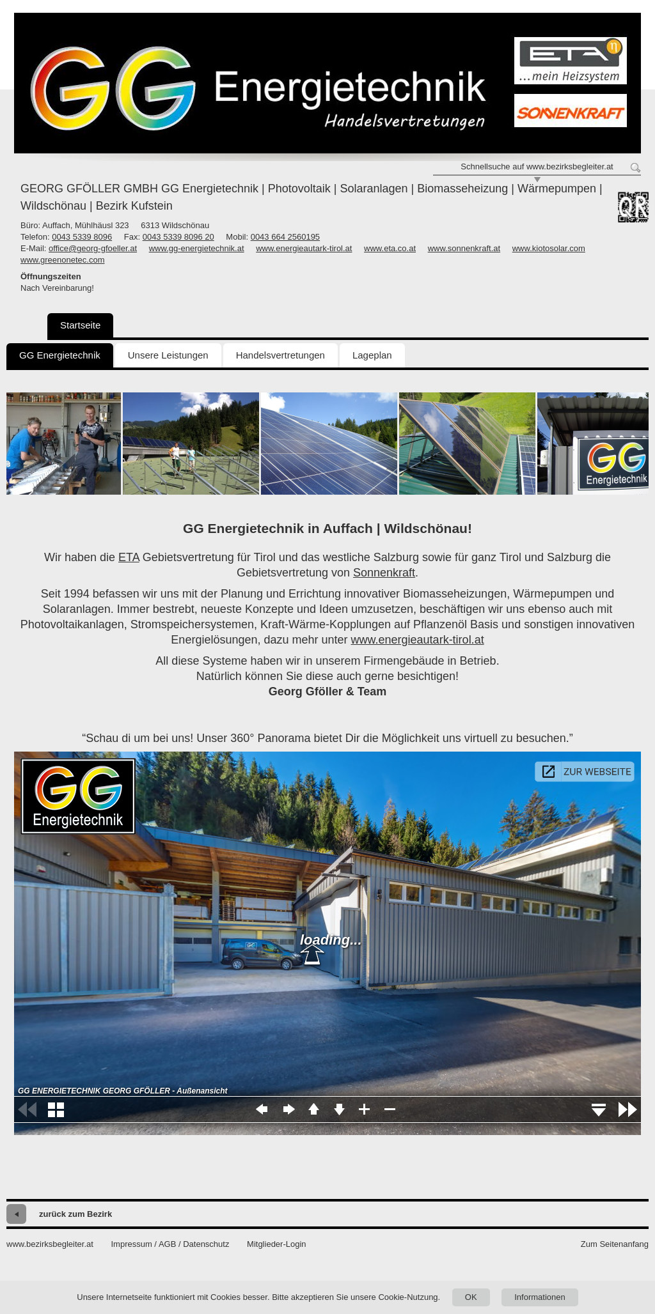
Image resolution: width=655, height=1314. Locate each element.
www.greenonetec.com (62, 260)
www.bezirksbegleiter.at (49, 1244)
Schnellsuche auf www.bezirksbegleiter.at (537, 166)
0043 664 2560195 (285, 237)
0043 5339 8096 (82, 237)
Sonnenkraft (384, 572)
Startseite (80, 325)
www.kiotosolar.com (548, 248)
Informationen (539, 1297)
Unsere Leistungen (168, 355)
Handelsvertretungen (280, 355)
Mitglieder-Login (276, 1244)
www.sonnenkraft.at (464, 248)
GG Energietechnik (59, 355)
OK (471, 1297)
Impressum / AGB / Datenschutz (170, 1244)
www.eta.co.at (390, 248)
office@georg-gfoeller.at (93, 248)
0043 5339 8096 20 (178, 237)
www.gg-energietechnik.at (196, 248)
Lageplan (372, 355)
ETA (128, 557)
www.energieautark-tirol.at (304, 248)
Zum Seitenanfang (615, 1244)
